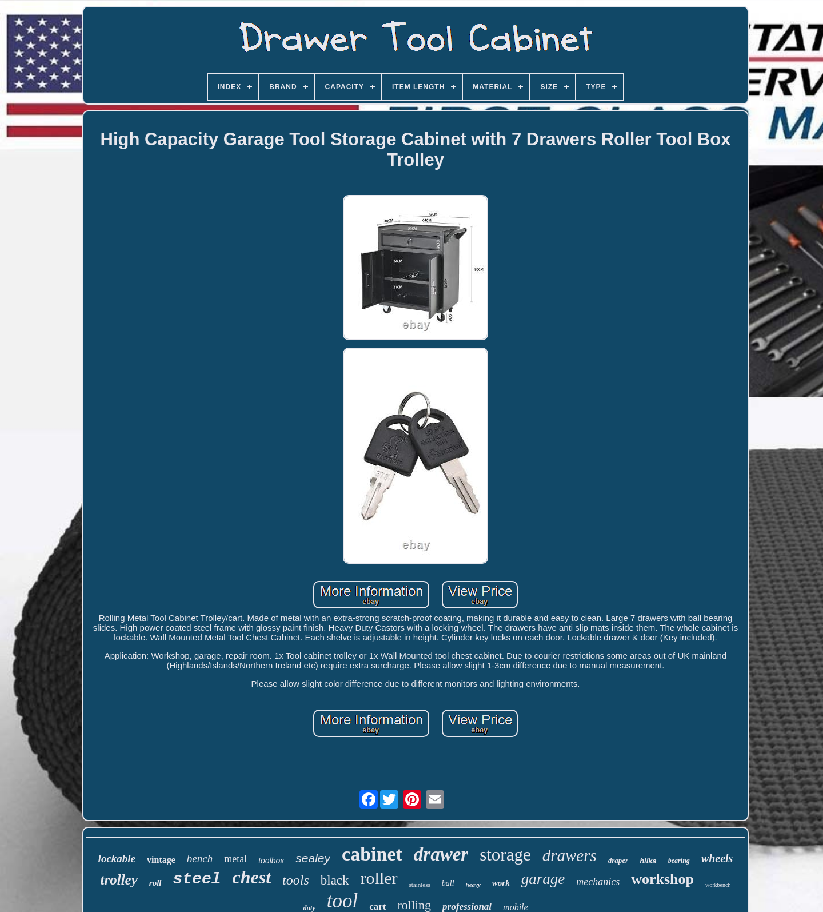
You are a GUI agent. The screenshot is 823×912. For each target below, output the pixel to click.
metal (235, 859)
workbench (717, 885)
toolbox (271, 860)
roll (155, 882)
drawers (569, 855)
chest (252, 877)
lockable (116, 859)
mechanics (598, 881)
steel (197, 879)
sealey (312, 858)
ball (448, 883)
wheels (717, 858)
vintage (161, 860)
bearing (679, 861)
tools (295, 880)
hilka (648, 861)
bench (200, 859)
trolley (119, 879)
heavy (473, 884)
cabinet (372, 854)
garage (543, 878)
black (335, 880)
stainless (419, 884)
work (501, 882)
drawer (441, 854)
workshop (662, 879)
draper (618, 860)
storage (505, 855)
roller (379, 878)
